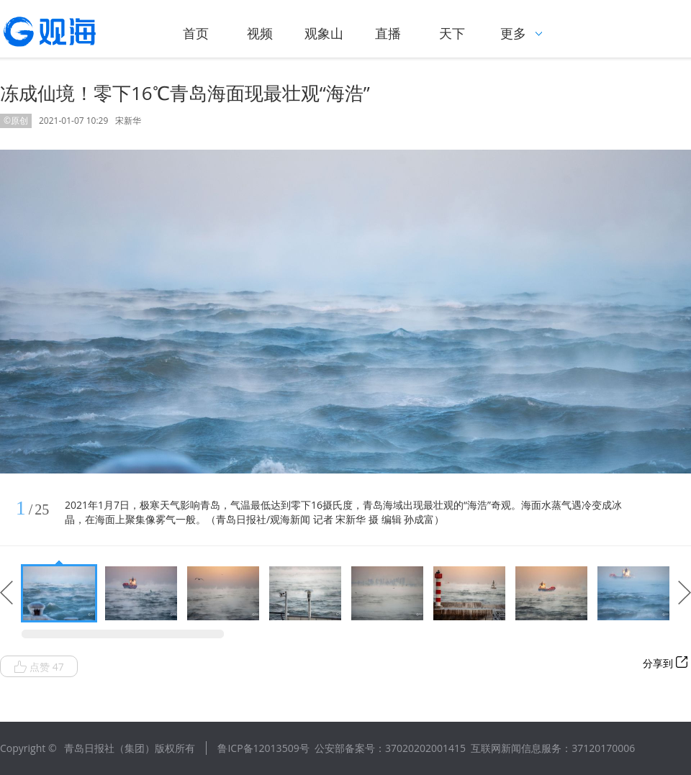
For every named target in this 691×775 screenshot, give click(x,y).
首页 (196, 33)
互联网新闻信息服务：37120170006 (553, 748)
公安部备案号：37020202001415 (390, 748)
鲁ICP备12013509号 (263, 748)
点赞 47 (39, 667)
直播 (388, 33)
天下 (452, 33)
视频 (260, 33)
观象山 (323, 33)
